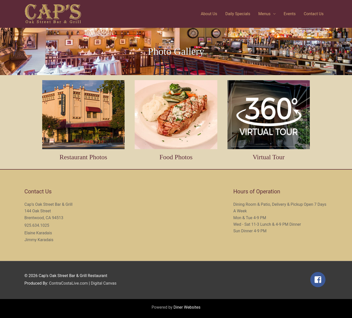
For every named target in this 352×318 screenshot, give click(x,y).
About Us (209, 13)
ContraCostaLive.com (68, 283)
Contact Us (314, 13)
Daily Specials (237, 13)
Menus (264, 13)
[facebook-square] (319, 279)
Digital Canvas (103, 283)
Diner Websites (187, 307)
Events (290, 13)
